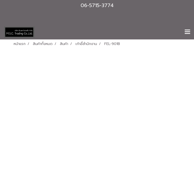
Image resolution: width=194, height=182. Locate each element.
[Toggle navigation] (187, 32)
